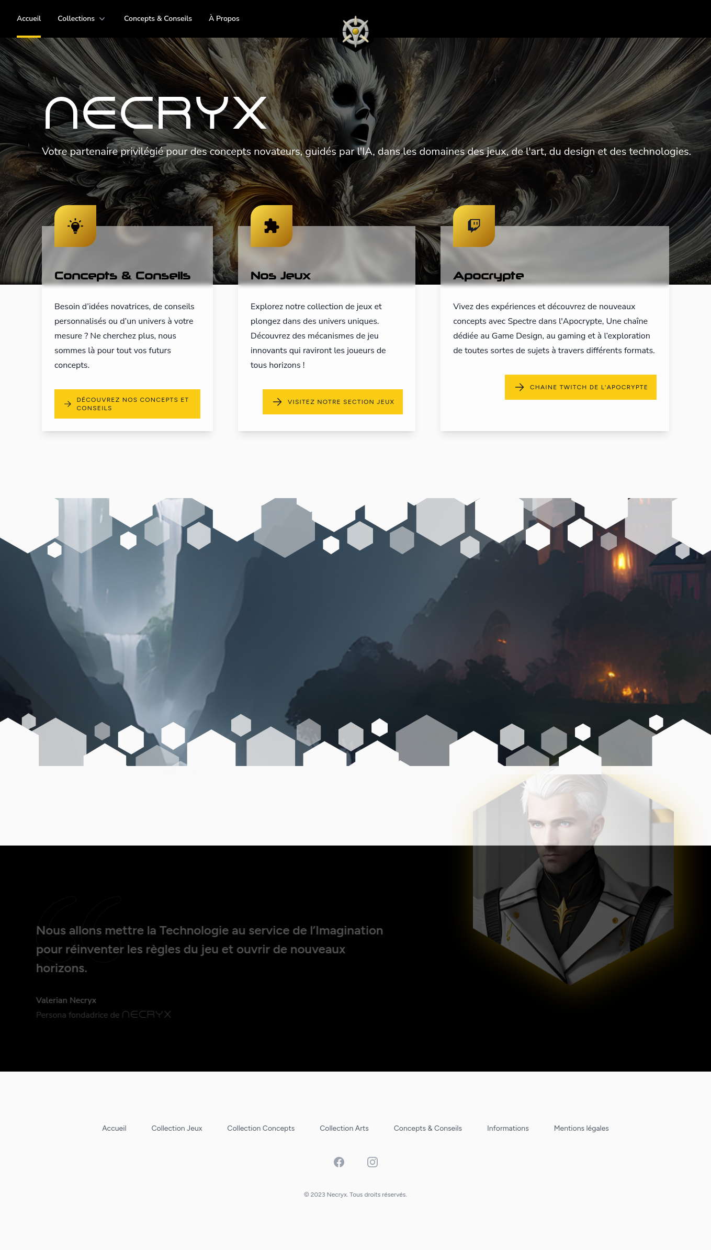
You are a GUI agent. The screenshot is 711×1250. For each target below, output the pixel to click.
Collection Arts (344, 1128)
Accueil (29, 19)
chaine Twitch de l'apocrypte (580, 387)
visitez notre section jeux (332, 402)
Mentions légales (581, 1128)
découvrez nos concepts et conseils (126, 404)
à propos (224, 19)
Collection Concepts (261, 1128)
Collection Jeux (177, 1128)
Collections (82, 19)
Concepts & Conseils (158, 19)
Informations (508, 1128)
